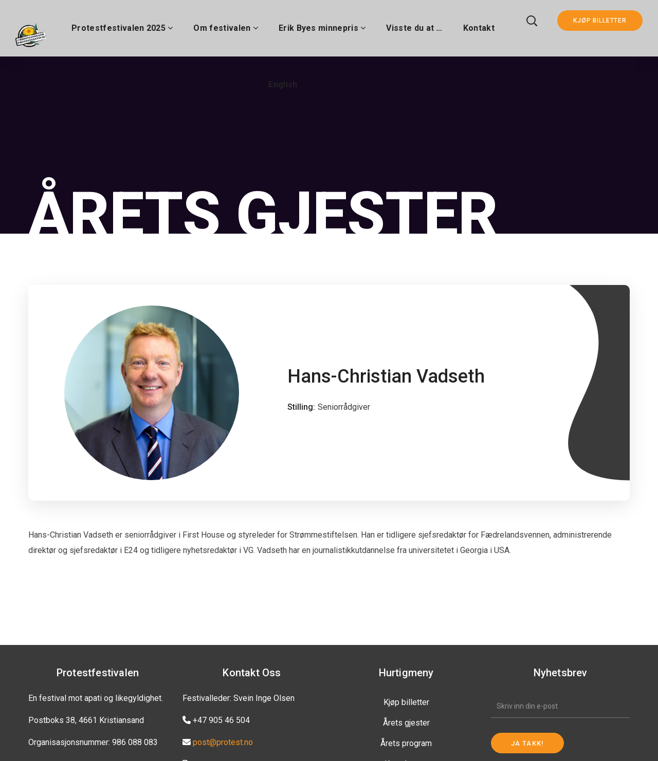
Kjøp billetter (406, 702)
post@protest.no (223, 742)
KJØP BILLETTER (600, 20)
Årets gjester (406, 723)
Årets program (406, 743)
